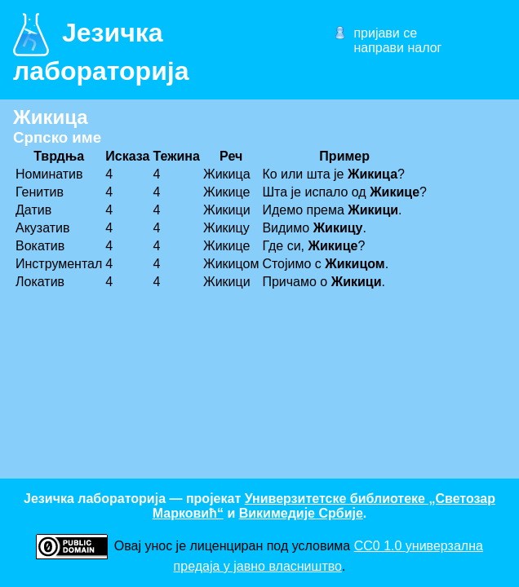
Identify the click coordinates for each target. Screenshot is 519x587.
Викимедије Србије (301, 513)
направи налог (397, 48)
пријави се (385, 33)
